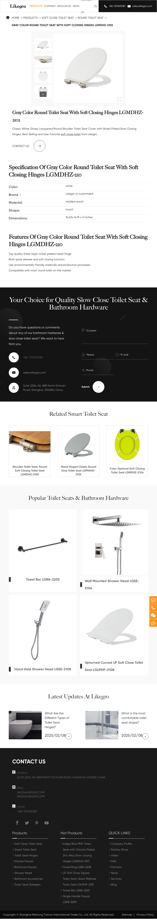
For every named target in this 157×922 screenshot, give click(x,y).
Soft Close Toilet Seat (28, 847)
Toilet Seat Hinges (26, 858)
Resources (64, 6)
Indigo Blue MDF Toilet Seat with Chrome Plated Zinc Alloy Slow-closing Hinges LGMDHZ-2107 (79, 855)
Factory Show (119, 852)
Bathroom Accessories (29, 882)
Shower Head (23, 876)
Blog (114, 887)
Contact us (28, 146)
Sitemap (127, 917)
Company (50, 6)
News (76, 6)
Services (116, 882)
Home (15, 17)
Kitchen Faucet (24, 864)
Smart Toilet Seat (25, 852)
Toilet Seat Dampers (27, 887)
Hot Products (71, 836)
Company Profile (121, 847)
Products (35, 6)
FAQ (113, 864)
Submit (93, 387)
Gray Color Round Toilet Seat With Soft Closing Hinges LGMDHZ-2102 (62, 25)
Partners (116, 870)
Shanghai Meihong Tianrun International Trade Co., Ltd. (54, 917)
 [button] (43, 94)
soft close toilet (71, 134)
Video (114, 858)
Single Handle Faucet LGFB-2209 (76, 902)
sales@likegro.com (142, 6)
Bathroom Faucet (26, 870)
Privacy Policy (145, 917)
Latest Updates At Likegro (78, 696)
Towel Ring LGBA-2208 (77, 870)
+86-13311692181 (117, 6)
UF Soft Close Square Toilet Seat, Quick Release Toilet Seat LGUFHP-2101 (79, 881)
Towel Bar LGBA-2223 (76, 893)
